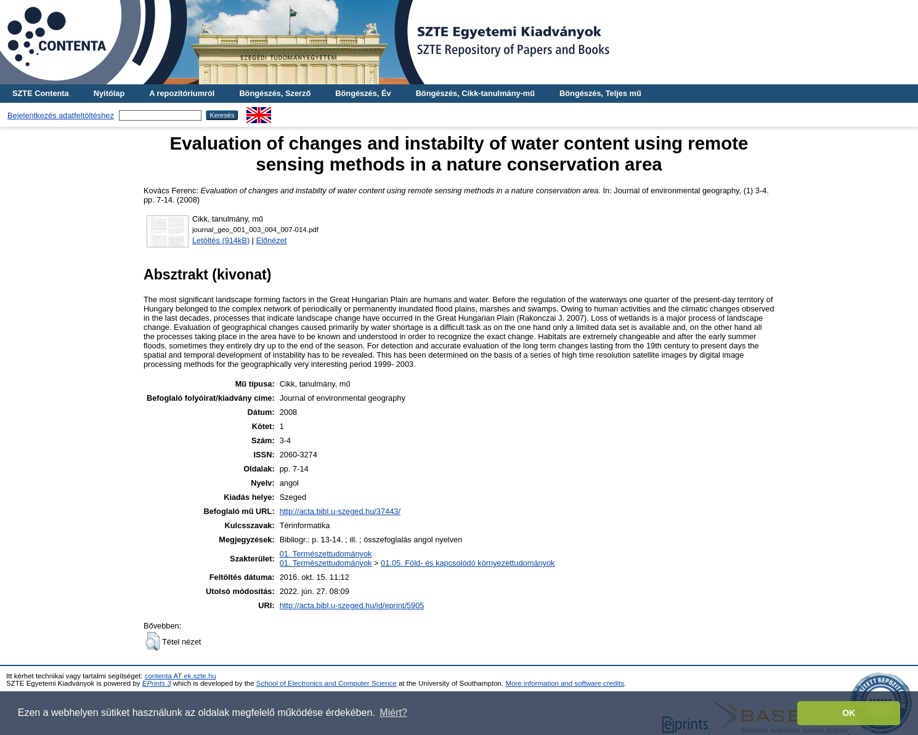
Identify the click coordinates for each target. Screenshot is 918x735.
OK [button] (849, 713)
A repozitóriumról (181, 93)
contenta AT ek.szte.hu (180, 676)
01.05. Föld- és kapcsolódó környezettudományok (467, 563)
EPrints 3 (156, 683)
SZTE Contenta (40, 93)
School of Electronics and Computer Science (326, 683)
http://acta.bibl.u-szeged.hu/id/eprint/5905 (352, 605)
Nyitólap (109, 93)
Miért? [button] (393, 712)
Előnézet (271, 240)
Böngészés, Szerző (275, 93)
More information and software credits (564, 683)
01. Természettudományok (326, 553)
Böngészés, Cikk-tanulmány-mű (475, 93)
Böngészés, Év (363, 93)
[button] (152, 641)
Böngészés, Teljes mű (600, 93)
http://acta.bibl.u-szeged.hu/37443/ (340, 511)
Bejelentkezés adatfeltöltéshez (60, 115)
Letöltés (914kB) (221, 240)
